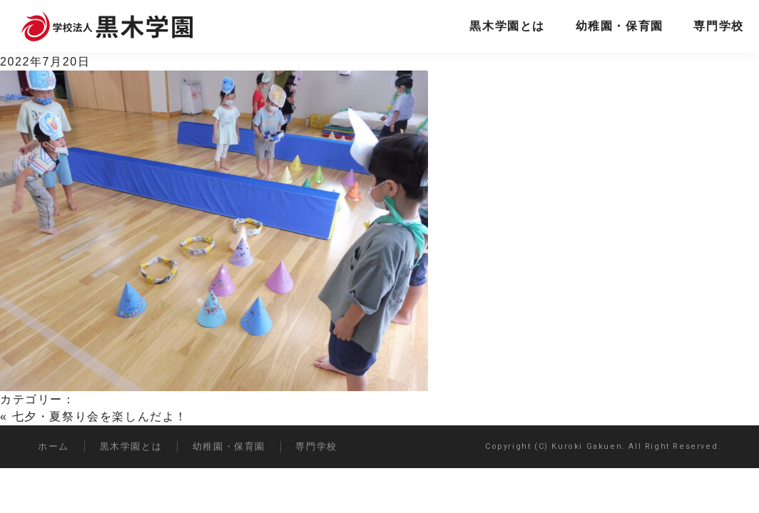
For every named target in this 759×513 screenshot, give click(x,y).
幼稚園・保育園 (619, 26)
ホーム (53, 446)
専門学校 (718, 26)
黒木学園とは (507, 26)
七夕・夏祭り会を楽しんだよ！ (100, 416)
